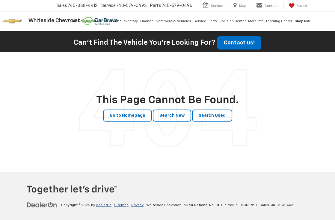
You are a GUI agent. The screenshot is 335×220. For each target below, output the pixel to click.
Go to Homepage (127, 115)
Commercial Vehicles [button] (173, 21)
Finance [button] (146, 21)
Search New (172, 115)
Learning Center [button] (279, 21)
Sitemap (121, 205)
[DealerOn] (42, 205)
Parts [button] (213, 21)
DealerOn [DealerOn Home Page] (103, 205)
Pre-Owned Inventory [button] (121, 21)
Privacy (137, 205)
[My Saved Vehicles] (297, 5)
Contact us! (239, 43)
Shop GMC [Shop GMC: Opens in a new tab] (303, 21)
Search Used (212, 115)
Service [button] (200, 21)
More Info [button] (256, 21)
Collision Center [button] (232, 21)
